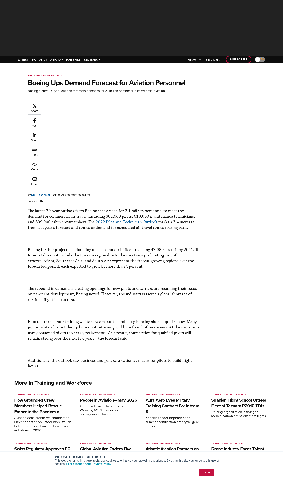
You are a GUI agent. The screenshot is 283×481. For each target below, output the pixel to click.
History (227, 433)
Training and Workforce (45, 75)
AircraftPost (71, 433)
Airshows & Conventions (184, 448)
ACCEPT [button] (206, 472)
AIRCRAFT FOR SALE (65, 59)
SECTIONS (92, 59)
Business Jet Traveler (77, 438)
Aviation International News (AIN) (84, 428)
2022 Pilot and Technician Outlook (170, 132)
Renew (120, 433)
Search (213, 60)
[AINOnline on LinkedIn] (36, 418)
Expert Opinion (178, 428)
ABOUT (194, 59)
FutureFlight (69, 443)
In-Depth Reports (179, 433)
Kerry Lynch (62, 105)
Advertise (231, 443)
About (226, 423)
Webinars (175, 443)
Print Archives (178, 423)
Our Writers (230, 428)
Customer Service (126, 428)
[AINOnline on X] (29, 418)
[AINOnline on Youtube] (22, 418)
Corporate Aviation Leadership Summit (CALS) (85, 450)
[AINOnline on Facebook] (15, 418)
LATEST (23, 59)
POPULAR (39, 59)
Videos (174, 438)
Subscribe (238, 59)
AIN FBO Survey (73, 423)
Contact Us (229, 438)
